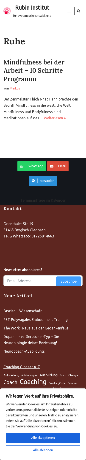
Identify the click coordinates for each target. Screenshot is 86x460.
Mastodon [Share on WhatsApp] (43, 180)
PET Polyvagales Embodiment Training (35, 320)
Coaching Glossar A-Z (21, 367)
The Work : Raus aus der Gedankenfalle (35, 328)
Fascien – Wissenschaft (22, 311)
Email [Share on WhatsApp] (58, 166)
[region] (43, 424)
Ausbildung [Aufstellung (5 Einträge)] (49, 375)
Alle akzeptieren (43, 438)
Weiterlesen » (55, 118)
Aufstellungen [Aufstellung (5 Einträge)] (29, 375)
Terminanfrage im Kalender (43, 200)
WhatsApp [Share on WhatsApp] (31, 166)
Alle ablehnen (43, 450)
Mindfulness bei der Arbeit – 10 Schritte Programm (34, 70)
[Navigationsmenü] (69, 11)
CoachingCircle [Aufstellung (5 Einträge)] (57, 383)
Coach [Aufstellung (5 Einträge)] (10, 382)
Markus (15, 88)
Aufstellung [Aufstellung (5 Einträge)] (11, 375)
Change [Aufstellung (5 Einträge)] (73, 375)
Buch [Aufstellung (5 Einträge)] (63, 375)
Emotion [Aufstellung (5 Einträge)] (72, 383)
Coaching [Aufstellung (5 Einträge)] (33, 382)
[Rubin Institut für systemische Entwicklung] (27, 11)
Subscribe (69, 281)
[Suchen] (78, 11)
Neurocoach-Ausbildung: (23, 351)
